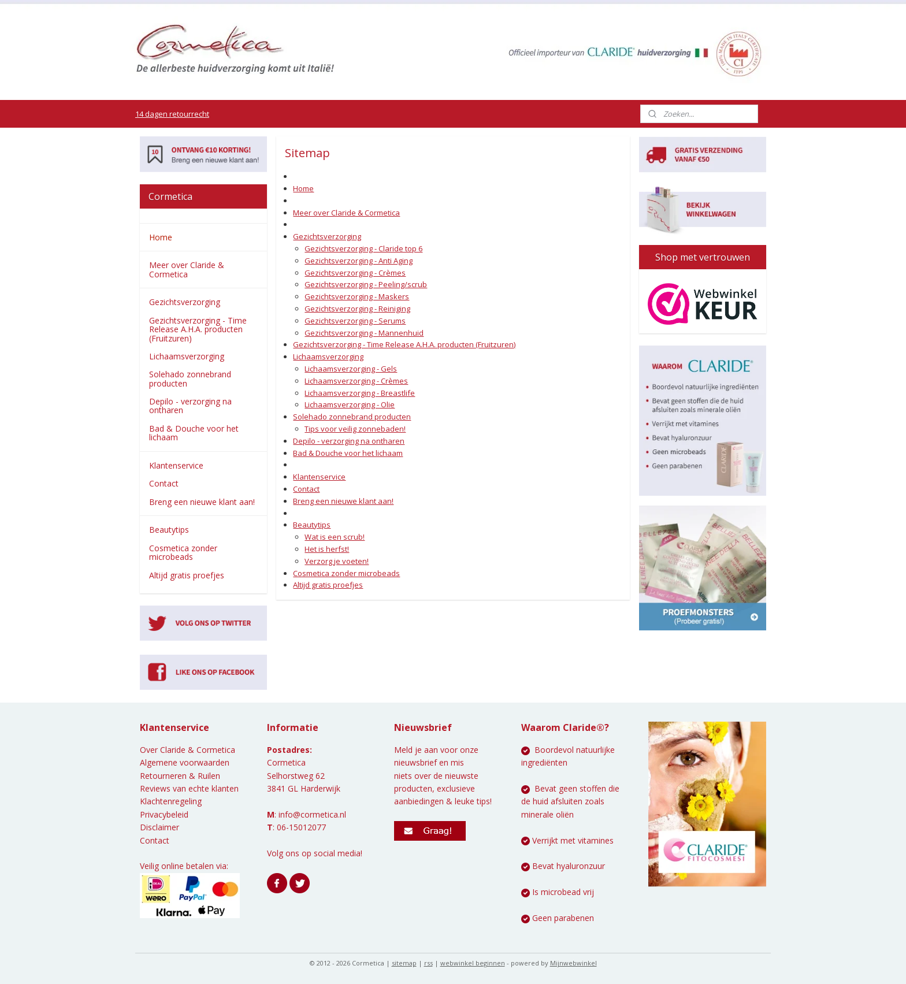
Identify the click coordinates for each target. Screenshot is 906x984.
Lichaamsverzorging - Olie (350, 404)
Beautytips (312, 524)
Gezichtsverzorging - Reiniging (357, 308)
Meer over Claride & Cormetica (346, 212)
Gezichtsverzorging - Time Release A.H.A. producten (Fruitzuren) (404, 344)
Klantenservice (319, 476)
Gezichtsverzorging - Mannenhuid (364, 333)
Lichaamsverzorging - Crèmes (356, 381)
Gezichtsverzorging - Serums (355, 320)
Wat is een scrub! (335, 537)
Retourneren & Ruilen (180, 775)
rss (428, 963)
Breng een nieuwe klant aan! (343, 501)
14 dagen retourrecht (172, 114)
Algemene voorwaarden (184, 762)
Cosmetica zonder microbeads (346, 573)
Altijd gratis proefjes (328, 585)
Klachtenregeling (171, 801)
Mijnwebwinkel (573, 963)
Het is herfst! (327, 549)
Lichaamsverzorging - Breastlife (360, 393)
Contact (306, 489)
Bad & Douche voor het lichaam (348, 453)
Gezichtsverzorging (327, 236)
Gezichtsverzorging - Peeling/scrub (366, 284)
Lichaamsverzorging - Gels (351, 368)
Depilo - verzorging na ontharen (348, 441)
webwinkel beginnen (472, 963)
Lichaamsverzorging (328, 356)
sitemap (404, 963)
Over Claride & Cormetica (187, 749)
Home (303, 188)
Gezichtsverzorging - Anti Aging (359, 260)
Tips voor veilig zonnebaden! (355, 429)
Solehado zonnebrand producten (352, 416)
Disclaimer (159, 827)
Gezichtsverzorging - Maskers (357, 296)
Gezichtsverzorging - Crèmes (355, 273)
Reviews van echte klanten (189, 788)
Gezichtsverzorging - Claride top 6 (363, 248)
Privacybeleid (164, 814)
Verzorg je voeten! (337, 561)
